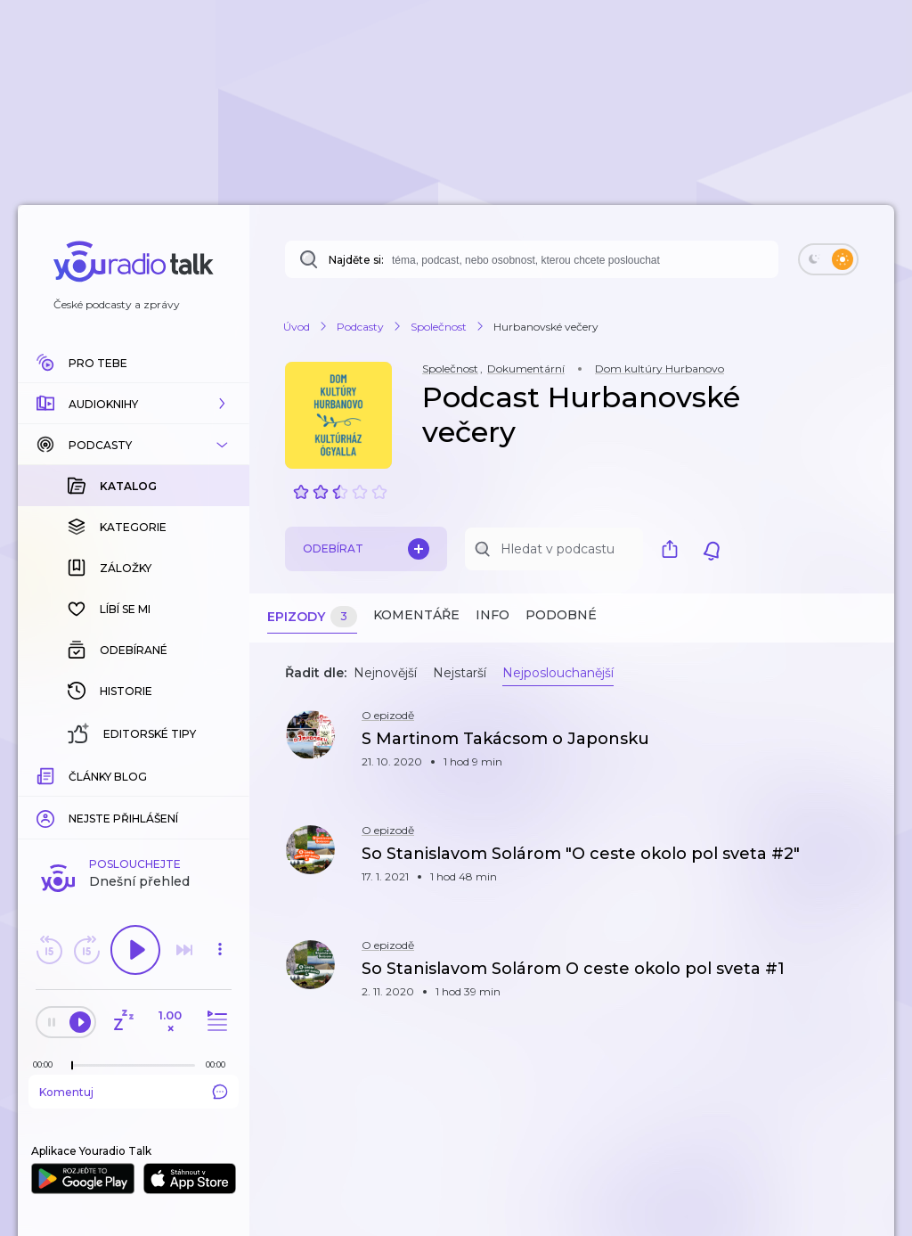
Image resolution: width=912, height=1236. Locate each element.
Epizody (312, 617)
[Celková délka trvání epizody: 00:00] (220, 1064)
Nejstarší (459, 673)
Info (492, 615)
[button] (133, 403)
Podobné (561, 615)
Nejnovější (385, 673)
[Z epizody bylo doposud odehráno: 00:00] (47, 1064)
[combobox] (531, 259)
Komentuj (133, 1092)
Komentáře (416, 615)
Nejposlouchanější (558, 673)
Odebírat (366, 549)
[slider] (72, 1066)
